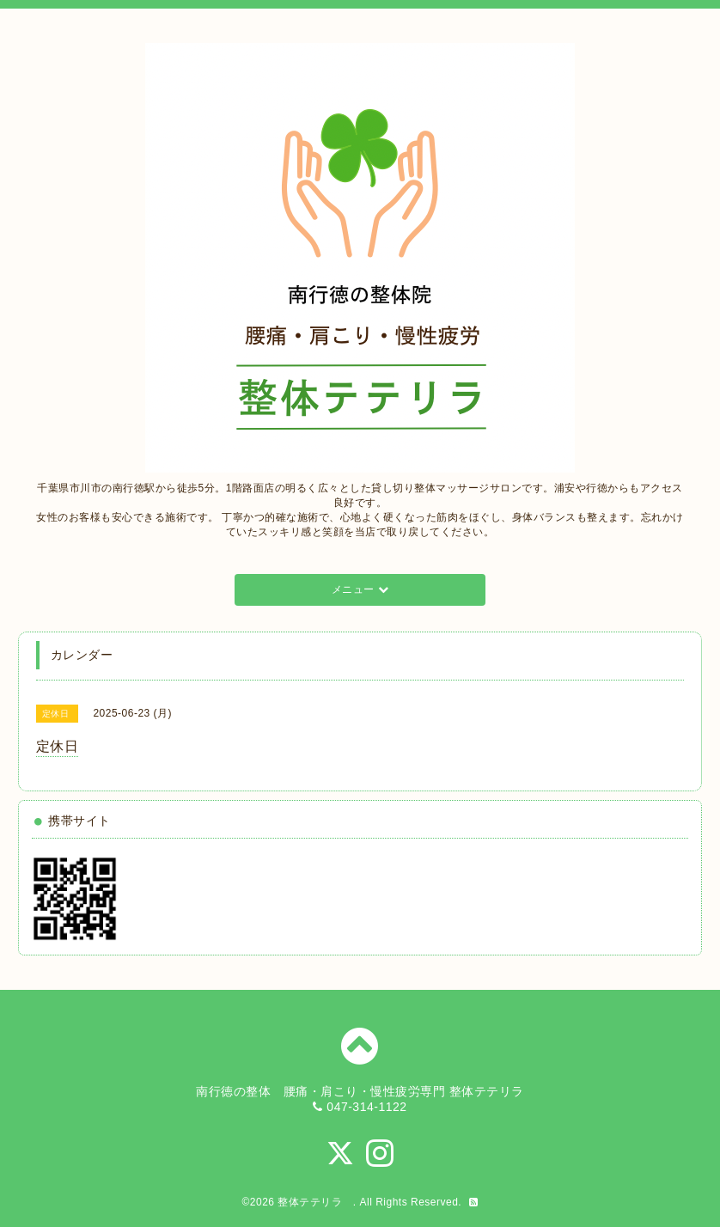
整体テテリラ (315, 1202)
